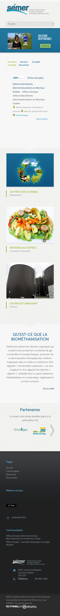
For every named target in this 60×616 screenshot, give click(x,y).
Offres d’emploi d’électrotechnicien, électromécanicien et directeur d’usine (29, 85)
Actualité (36, 62)
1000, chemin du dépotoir (29, 570)
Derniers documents (24, 62)
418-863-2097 (41, 579)
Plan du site (11, 474)
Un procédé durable (24, 191)
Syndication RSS (19, 517)
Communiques (22, 115)
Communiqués (12, 471)
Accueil (9, 468)
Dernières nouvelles (13, 62)
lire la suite (42, 119)
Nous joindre (11, 478)
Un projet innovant (24, 303)
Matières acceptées (23, 247)
